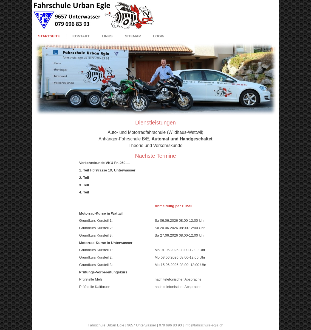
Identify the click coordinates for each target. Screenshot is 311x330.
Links (107, 36)
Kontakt (81, 36)
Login (158, 36)
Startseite (49, 36)
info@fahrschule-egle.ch (204, 325)
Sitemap (133, 36)
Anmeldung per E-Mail (173, 206)
